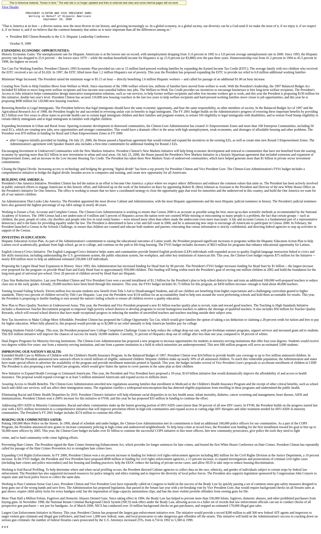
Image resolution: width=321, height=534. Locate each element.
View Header (10, 7)
